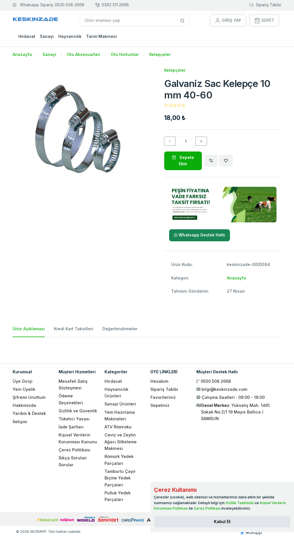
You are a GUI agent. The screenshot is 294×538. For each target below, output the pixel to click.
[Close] (222, 522)
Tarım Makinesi (101, 36)
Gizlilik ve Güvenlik (78, 410)
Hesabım (159, 381)
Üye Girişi (22, 381)
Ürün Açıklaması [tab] (29, 328)
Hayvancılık (70, 36)
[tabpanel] (147, 348)
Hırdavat (26, 36)
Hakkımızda (24, 405)
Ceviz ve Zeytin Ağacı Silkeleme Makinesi (121, 441)
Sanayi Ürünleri (120, 403)
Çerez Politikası (74, 449)
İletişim (20, 421)
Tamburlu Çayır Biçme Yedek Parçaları (120, 478)
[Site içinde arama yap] (182, 20)
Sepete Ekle (183, 160)
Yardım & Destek (29, 413)
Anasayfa (22, 54)
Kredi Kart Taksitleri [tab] (73, 328)
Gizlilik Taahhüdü (239, 503)
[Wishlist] (226, 161)
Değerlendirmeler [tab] (119, 328)
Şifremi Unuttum (29, 397)
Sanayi (47, 36)
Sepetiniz (159, 405)
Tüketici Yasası (74, 418)
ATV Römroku (118, 426)
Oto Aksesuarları (83, 54)
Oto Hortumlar (125, 54)
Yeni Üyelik (24, 389)
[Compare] (211, 161)
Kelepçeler (160, 54)
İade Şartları (71, 426)
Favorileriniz (163, 397)
